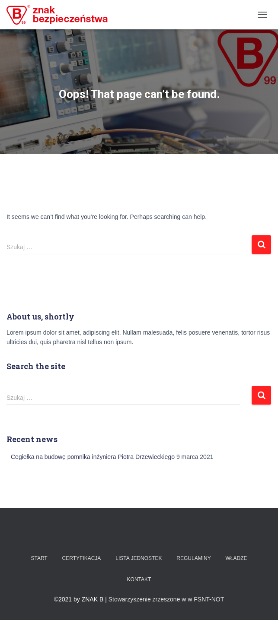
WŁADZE (236, 558)
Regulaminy (193, 558)
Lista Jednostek (138, 558)
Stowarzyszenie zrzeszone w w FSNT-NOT (166, 599)
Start (39, 558)
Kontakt (139, 579)
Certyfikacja (81, 558)
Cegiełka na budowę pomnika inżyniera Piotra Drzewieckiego (93, 456)
